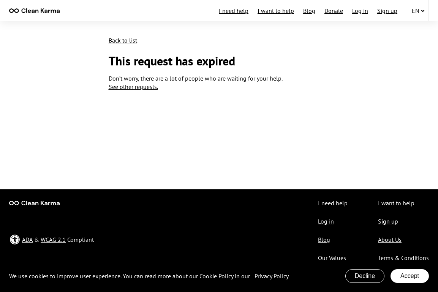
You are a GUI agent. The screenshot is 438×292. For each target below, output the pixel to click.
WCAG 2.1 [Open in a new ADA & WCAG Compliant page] (53, 239)
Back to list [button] (123, 40)
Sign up (387, 10)
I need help (233, 10)
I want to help (276, 10)
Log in (360, 10)
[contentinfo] (34, 10)
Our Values (332, 258)
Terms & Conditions (403, 258)
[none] (34, 10)
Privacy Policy (272, 276)
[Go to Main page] (34, 203)
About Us (390, 239)
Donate (333, 10)
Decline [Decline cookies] (365, 276)
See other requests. (133, 86)
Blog (309, 10)
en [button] (418, 10)
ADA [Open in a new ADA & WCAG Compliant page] (27, 239)
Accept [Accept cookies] (409, 276)
